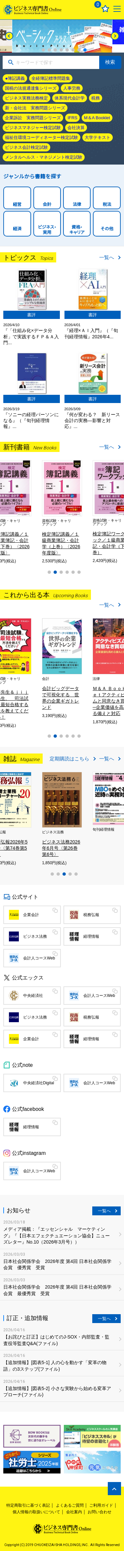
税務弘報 (91, 914)
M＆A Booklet (97, 117)
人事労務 (71, 88)
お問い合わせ (99, 1512)
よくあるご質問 (70, 1505)
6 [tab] (73, 50)
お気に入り (105, 8)
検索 (110, 62)
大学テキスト (97, 137)
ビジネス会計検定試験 (26, 147)
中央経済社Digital (38, 1083)
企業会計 (31, 914)
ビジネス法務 (35, 936)
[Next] (115, 36)
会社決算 (76, 127)
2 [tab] (49, 50)
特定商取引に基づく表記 (28, 1505)
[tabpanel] (62, 36)
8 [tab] (85, 50)
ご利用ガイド (101, 1505)
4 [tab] (61, 50)
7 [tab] (79, 50)
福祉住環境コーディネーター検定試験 (41, 137)
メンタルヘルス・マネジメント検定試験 (43, 157)
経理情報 (91, 936)
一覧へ (106, 257)
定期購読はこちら (69, 758)
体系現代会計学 (70, 98)
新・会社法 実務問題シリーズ (35, 107)
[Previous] (9, 36)
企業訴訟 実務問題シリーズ (33, 117)
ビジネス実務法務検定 (26, 98)
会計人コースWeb (39, 958)
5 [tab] (67, 50)
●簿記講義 (15, 78)
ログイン (81, 8)
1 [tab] (43, 50)
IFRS (72, 117)
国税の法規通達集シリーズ (31, 88)
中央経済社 (33, 995)
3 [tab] (55, 50)
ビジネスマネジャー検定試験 (33, 127)
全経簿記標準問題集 (50, 78)
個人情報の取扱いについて (36, 1512)
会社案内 (74, 1512)
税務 (95, 98)
